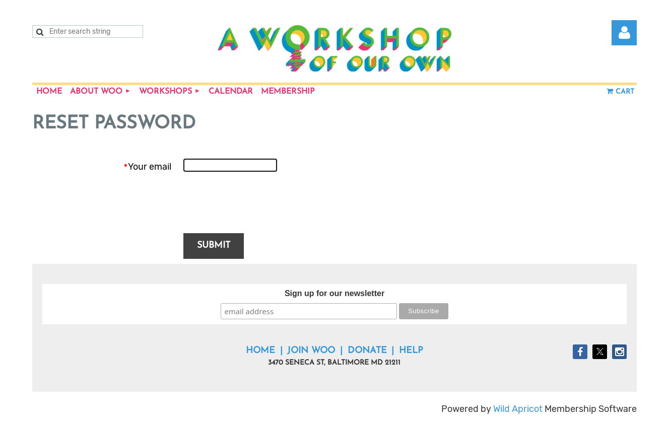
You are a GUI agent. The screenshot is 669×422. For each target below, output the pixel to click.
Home (260, 351)
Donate (367, 351)
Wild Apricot (518, 408)
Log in (624, 32)
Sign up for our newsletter (334, 293)
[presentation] (260, 203)
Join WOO (311, 351)
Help (411, 351)
